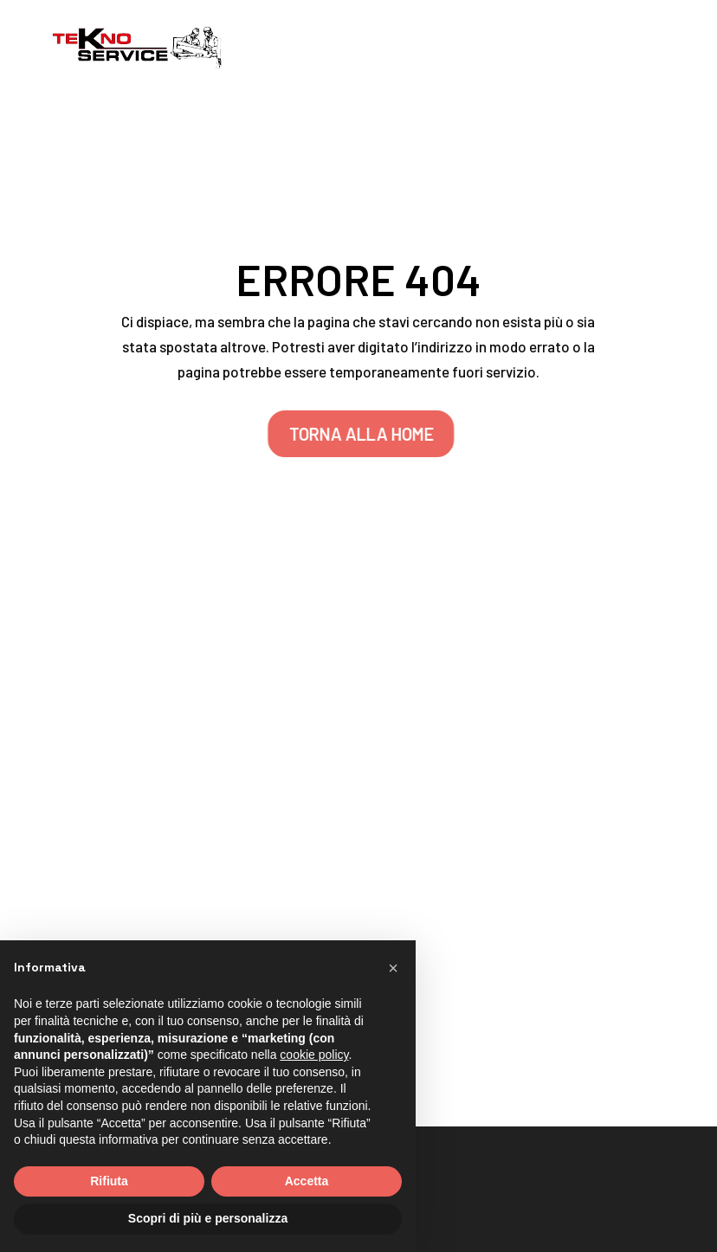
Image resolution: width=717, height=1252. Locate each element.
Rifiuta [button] (109, 1181)
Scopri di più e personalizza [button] (207, 1218)
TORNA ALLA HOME (366, 433)
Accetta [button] (307, 1181)
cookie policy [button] (314, 1055)
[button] (393, 968)
